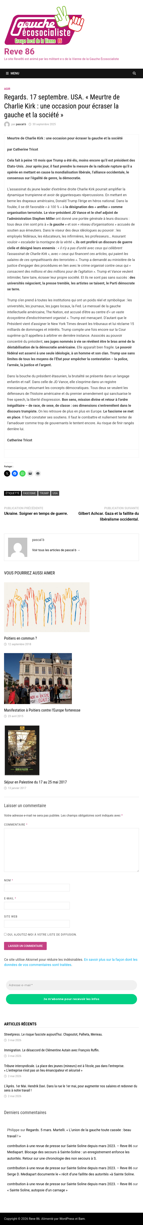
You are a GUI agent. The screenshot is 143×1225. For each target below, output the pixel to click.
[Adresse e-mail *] (71, 985)
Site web (10, 916)
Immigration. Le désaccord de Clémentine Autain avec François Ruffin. (51, 1050)
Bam (81, 1219)
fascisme (29, 493)
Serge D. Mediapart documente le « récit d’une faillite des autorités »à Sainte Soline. (71, 1174)
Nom (8, 880)
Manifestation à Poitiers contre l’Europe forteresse (42, 710)
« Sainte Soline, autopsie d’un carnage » (37, 1190)
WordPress (66, 1219)
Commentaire (15, 824)
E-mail (10, 898)
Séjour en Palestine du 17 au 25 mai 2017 (35, 782)
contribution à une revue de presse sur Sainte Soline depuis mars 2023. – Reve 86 (69, 1146)
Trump (44, 493)
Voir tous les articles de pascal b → (56, 550)
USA (55, 493)
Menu (12, 73)
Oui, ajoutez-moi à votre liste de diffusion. (40, 934)
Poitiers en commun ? (20, 638)
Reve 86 (19, 52)
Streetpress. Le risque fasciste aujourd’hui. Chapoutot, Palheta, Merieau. (53, 1034)
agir (7, 88)
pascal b (21, 124)
